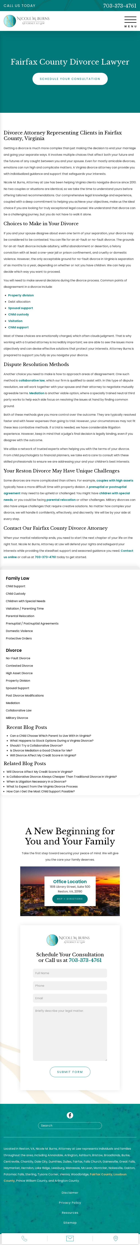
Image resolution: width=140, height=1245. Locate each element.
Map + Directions (70, 899)
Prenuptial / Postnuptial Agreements (32, 623)
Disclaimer (70, 1193)
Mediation (36, 393)
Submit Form (70, 1072)
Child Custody (16, 594)
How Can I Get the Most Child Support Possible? (41, 791)
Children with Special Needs (25, 601)
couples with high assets (114, 480)
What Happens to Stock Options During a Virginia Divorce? (52, 741)
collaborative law (32, 380)
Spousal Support (17, 688)
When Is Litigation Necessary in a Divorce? (36, 781)
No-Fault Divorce (18, 658)
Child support (18, 327)
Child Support (15, 586)
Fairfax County (101, 1174)
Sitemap (70, 1223)
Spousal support (20, 308)
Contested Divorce (19, 666)
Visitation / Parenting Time (25, 608)
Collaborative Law (19, 710)
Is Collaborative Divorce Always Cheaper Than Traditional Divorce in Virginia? (62, 777)
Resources (70, 1213)
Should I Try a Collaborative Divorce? (36, 745)
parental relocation (61, 500)
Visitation (15, 321)
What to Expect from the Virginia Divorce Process (42, 786)
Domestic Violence (19, 631)
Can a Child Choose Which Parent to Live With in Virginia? (50, 736)
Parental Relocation (20, 616)
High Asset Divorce (19, 673)
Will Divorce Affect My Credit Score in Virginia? (43, 755)
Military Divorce (17, 718)
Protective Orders (19, 638)
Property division (21, 295)
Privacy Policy (70, 1203)
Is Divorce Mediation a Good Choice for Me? (41, 750)
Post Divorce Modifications (25, 695)
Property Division (18, 681)
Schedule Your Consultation (70, 79)
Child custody (18, 314)
